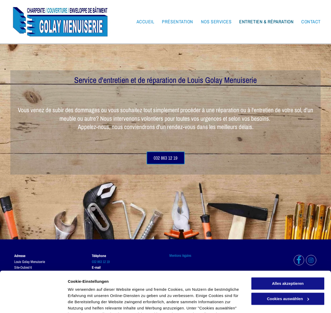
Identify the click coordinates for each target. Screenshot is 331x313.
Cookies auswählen (86, 303)
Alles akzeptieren (288, 245)
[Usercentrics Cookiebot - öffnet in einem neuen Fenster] (33, 303)
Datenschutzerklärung (127, 288)
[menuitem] (141, 21)
